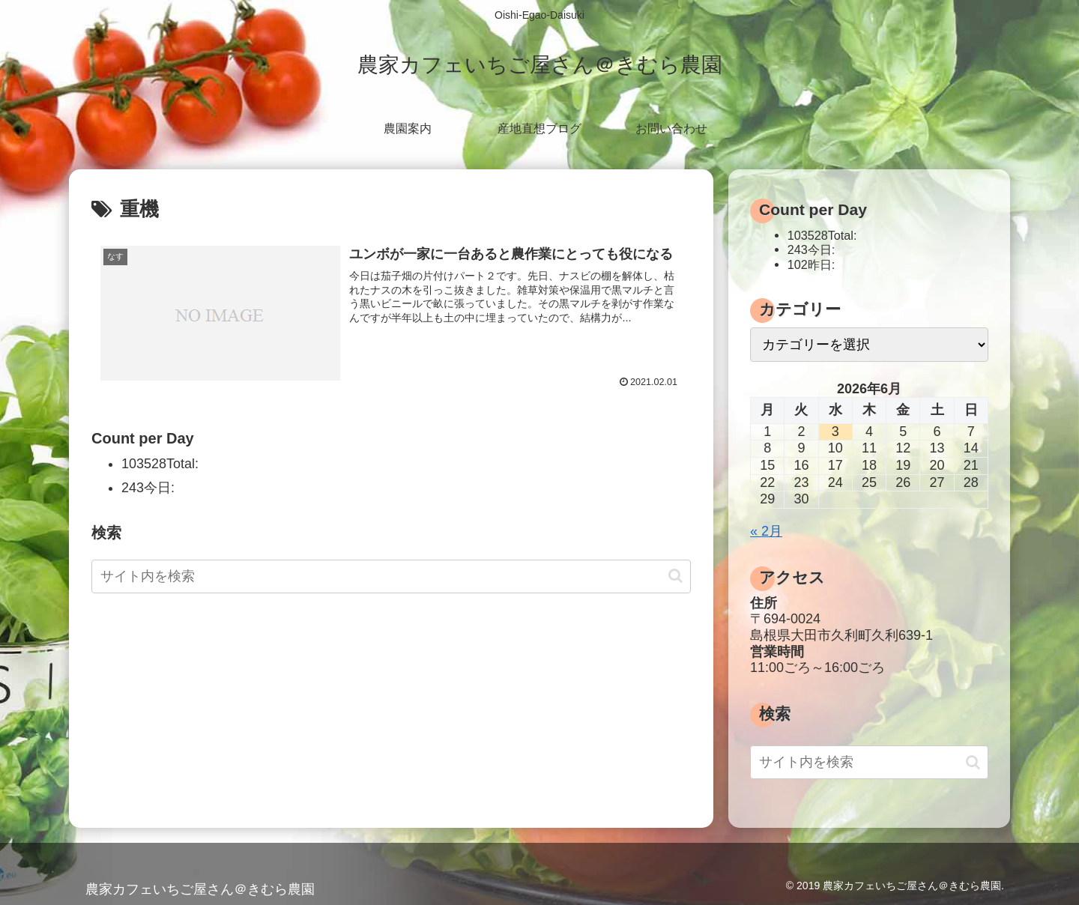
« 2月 (766, 531)
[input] (391, 576)
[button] (675, 575)
